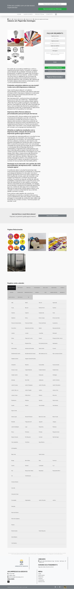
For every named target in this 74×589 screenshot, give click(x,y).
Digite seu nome (55, 36)
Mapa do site (41, 581)
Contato (49, 14)
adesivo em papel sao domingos (41, 19)
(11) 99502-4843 (11, 575)
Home (19, 14)
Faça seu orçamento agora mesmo (52, 4)
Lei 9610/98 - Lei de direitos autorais (55, 554)
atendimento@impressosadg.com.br (15, 577)
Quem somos (28, 14)
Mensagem (55, 50)
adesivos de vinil (29, 19)
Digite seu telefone (55, 46)
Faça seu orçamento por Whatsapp (52, 9)
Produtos (38, 14)
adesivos (22, 19)
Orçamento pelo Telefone (55, 71)
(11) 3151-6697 (10, 573)
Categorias (15, 19)
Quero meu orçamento (52, 215)
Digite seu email (55, 41)
